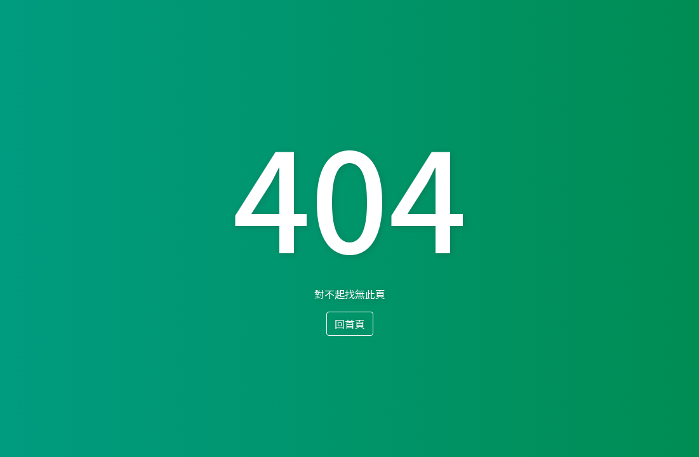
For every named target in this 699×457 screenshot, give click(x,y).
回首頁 (350, 323)
